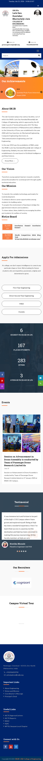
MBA (21, 304)
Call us (33, 42)
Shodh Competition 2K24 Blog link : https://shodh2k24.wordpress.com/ (28, 237)
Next (41, 92)
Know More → (10, 161)
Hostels (21, 312)
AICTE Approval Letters (14, 715)
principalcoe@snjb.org (11, 45)
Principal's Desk (11, 696)
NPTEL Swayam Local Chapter (16, 726)
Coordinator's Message (14, 694)
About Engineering (12, 688)
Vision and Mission (12, 691)
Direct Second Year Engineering (21, 296)
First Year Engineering (21, 288)
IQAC (7, 724)
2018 (40, 89)
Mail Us (11, 42)
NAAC (7, 721)
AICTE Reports (10, 718)
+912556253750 (32, 45)
